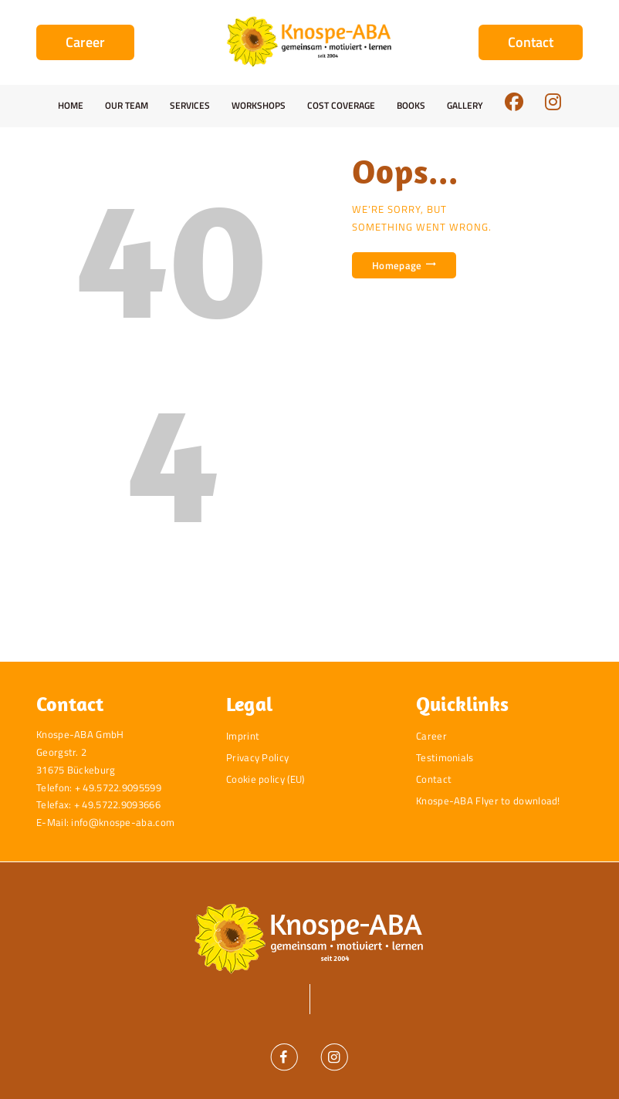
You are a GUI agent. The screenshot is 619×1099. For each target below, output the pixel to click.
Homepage (396, 265)
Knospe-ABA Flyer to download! (488, 800)
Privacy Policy (257, 757)
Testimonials (445, 757)
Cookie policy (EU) (265, 779)
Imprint (242, 735)
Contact (434, 779)
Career (431, 735)
